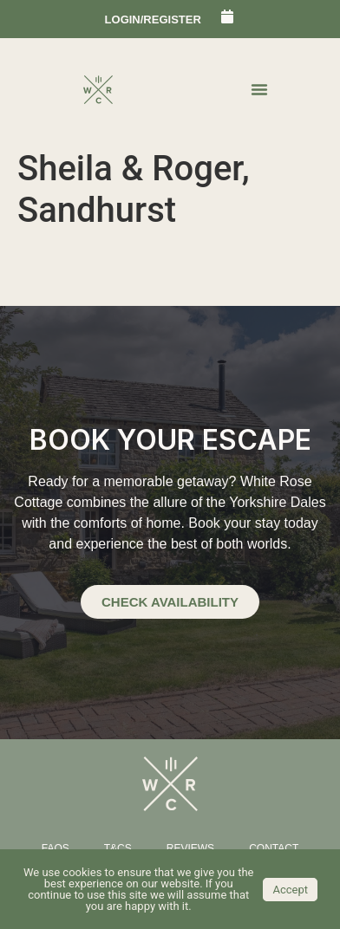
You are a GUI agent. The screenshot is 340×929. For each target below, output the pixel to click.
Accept (290, 889)
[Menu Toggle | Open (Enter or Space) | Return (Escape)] (259, 89)
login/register (153, 19)
